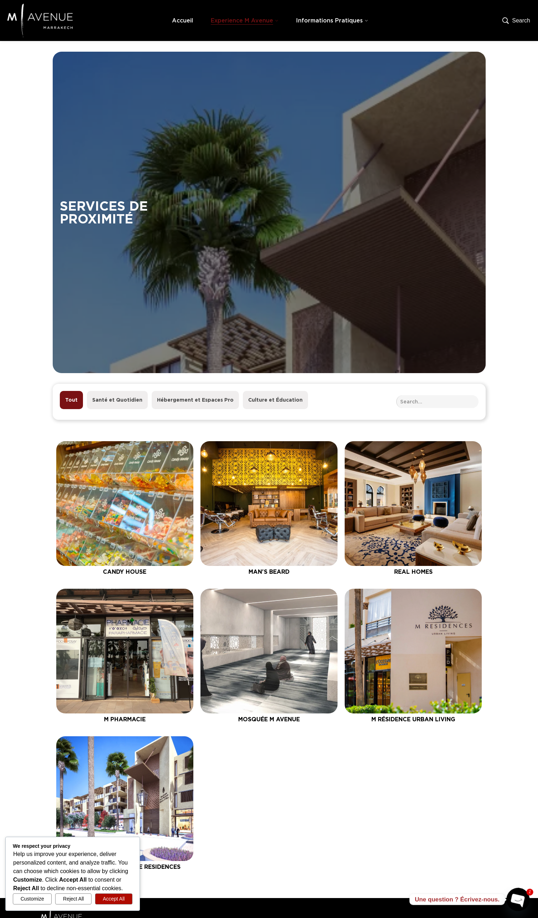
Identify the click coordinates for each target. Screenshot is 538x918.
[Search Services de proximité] (437, 401)
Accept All (114, 899)
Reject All (73, 899)
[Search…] (516, 20)
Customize (32, 899)
